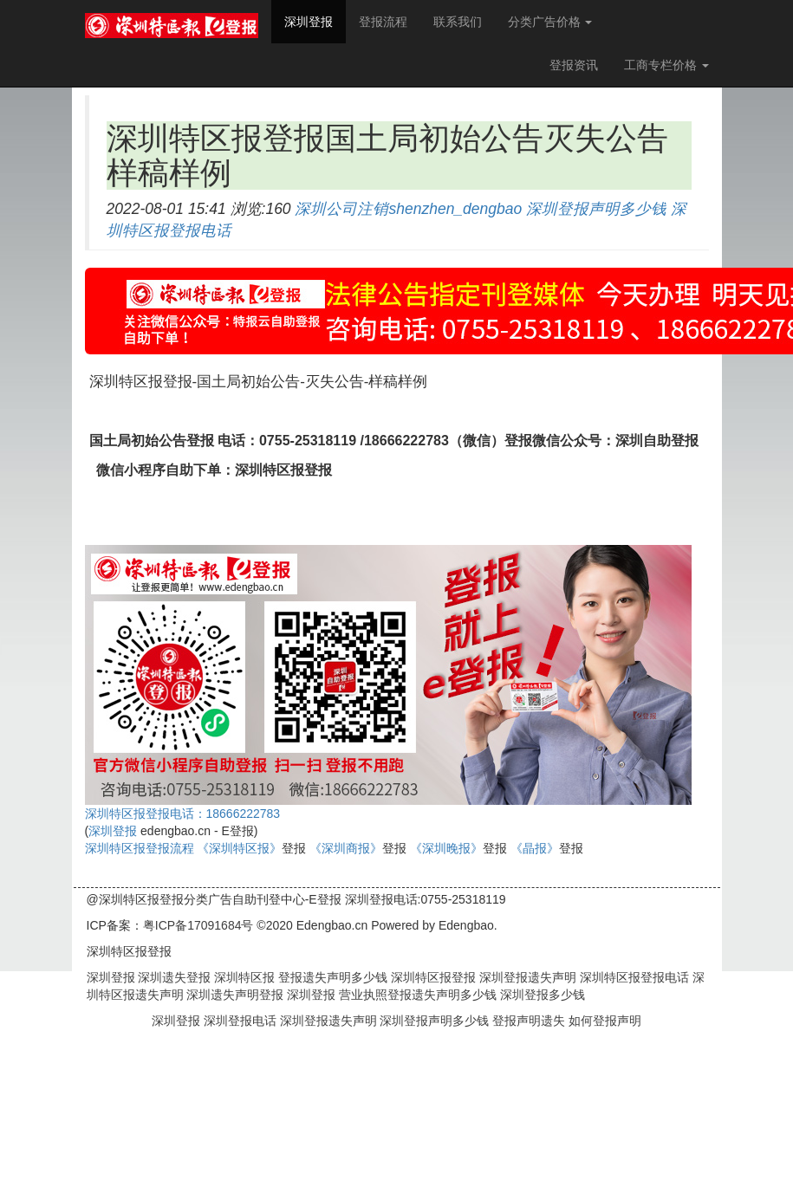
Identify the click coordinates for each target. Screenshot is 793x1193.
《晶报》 (534, 848)
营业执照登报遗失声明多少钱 (416, 995)
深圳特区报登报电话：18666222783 (183, 813)
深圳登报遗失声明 (526, 977)
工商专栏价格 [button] (666, 65)
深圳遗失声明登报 (234, 995)
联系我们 (457, 22)
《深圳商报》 (345, 848)
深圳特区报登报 (431, 977)
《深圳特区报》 (239, 848)
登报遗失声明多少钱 (331, 977)
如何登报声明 (605, 1021)
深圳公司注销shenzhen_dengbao (408, 208)
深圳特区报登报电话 (632, 977)
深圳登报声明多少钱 (596, 208)
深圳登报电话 (242, 1021)
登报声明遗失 (530, 1021)
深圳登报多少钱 (541, 995)
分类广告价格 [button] (550, 22)
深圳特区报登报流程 (139, 848)
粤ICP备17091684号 (198, 925)
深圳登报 (315, 20)
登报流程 (383, 22)
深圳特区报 (243, 977)
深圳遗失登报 (173, 977)
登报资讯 (573, 65)
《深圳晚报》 (446, 848)
